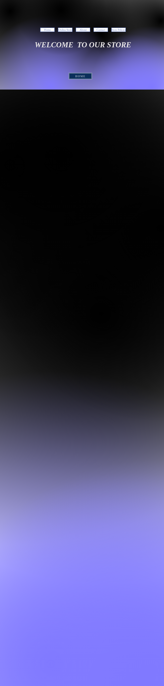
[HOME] (80, 76)
